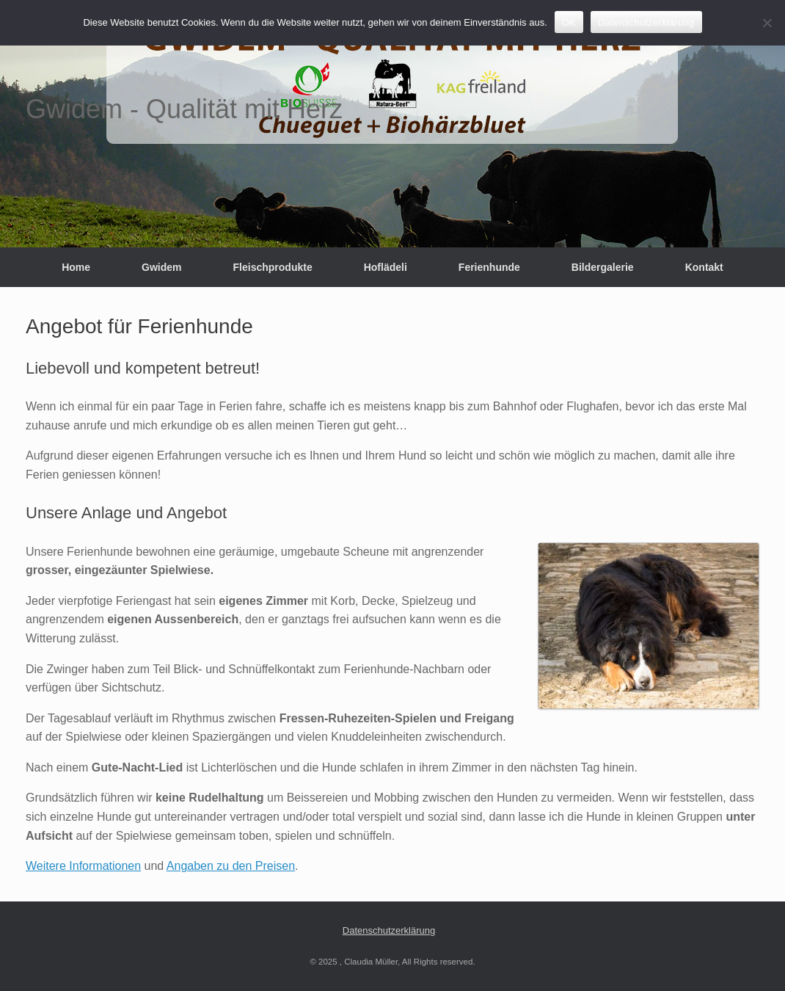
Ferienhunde (489, 267)
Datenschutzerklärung (389, 930)
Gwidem (161, 267)
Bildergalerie (603, 267)
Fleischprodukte (273, 267)
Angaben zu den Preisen (231, 866)
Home (76, 267)
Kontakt (704, 267)
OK (569, 22)
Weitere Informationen (83, 866)
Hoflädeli (385, 267)
